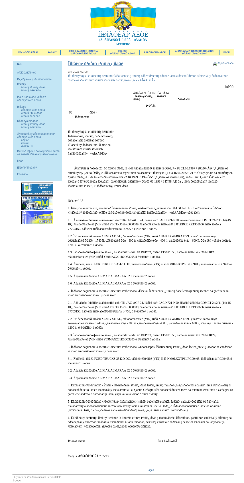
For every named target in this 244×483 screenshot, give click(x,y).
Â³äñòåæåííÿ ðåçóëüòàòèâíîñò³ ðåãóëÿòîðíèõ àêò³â (194, 52)
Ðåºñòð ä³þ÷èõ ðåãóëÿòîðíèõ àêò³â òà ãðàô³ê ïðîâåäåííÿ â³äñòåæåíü (38, 153)
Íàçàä (150, 470)
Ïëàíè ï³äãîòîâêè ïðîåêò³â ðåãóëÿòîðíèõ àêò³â (83, 52)
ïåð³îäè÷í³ (27, 146)
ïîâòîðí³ (25, 143)
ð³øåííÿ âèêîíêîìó (31, 90)
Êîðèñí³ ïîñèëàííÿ (27, 167)
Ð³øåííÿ (52, 52)
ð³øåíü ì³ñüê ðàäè (31, 113)
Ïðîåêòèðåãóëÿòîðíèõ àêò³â (122, 52)
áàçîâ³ (24, 140)
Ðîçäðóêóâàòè (226, 63)
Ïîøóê (20, 161)
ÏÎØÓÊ (227, 52)
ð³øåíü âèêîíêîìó (30, 116)
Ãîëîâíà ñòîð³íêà (26, 72)
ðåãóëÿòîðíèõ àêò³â (33, 109)
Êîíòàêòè (22, 174)
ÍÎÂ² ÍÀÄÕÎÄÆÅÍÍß (28, 52)
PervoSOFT (54, 477)
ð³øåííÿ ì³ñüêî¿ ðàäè (33, 87)
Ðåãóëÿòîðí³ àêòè (155, 52)
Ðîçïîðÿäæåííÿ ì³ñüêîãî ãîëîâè (34, 79)
